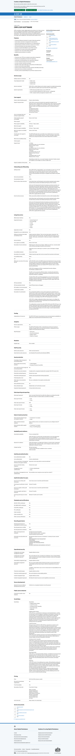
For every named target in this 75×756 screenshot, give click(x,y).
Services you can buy (17, 734)
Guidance (26, 16)
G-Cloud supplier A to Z (18, 740)
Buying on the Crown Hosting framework (45, 740)
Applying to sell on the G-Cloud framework (45, 732)
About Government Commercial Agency (20, 736)
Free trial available (49, 31)
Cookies (23, 749)
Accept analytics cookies (20, 10)
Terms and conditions (52, 44)
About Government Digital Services (20, 738)
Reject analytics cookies (31, 10)
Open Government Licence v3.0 (33, 753)
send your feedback (34, 19)
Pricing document (52, 35)
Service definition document (54, 41)
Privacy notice (28, 749)
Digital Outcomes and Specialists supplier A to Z (22, 742)
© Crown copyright (57, 753)
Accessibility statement (35, 749)
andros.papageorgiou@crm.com (51, 61)
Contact (15, 732)
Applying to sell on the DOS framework (44, 734)
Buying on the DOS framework (43, 738)
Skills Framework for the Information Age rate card (53, 39)
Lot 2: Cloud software (25, 21)
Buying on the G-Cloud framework (44, 736)
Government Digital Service (22, 751)
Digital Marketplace (18, 16)
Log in (30, 16)
